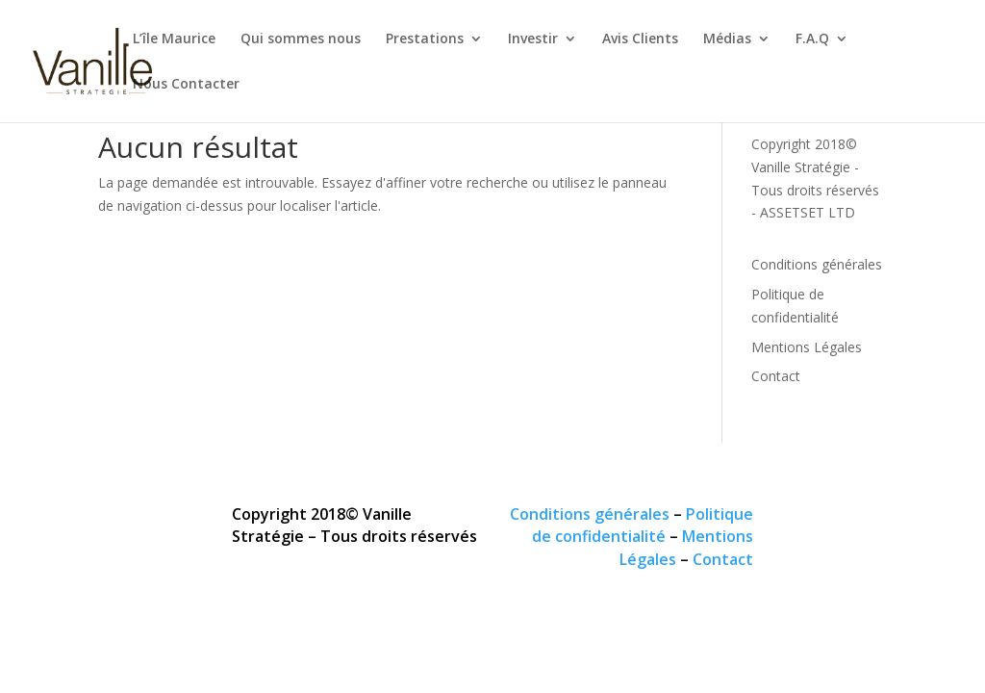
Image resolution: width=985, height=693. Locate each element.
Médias (727, 39)
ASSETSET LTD (807, 212)
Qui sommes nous (300, 39)
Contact (775, 376)
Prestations (425, 39)
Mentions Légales (806, 347)
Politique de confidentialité (642, 525)
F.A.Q (812, 39)
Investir (533, 39)
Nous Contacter (186, 84)
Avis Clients (640, 39)
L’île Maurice (174, 39)
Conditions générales (816, 264)
